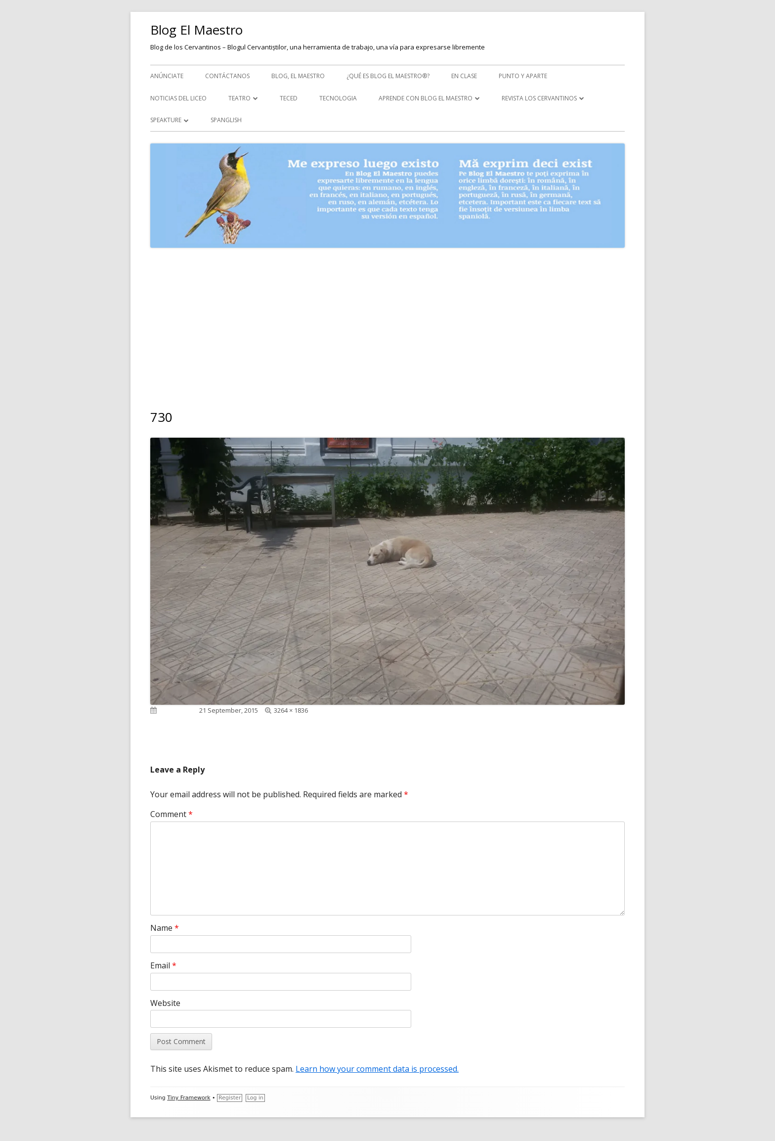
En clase (464, 76)
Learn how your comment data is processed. (377, 1068)
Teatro (239, 98)
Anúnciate (166, 76)
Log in (255, 1098)
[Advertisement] (387, 322)
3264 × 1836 (291, 710)
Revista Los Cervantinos (539, 98)
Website (165, 1003)
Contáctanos (227, 76)
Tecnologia (338, 98)
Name (164, 927)
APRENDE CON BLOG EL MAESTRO (426, 98)
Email (163, 965)
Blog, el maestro (298, 76)
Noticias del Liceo (178, 98)
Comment (171, 814)
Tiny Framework (188, 1098)
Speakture (165, 120)
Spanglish (226, 120)
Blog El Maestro (196, 30)
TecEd (289, 98)
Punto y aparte (523, 76)
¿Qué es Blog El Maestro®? (388, 76)
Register (229, 1098)
